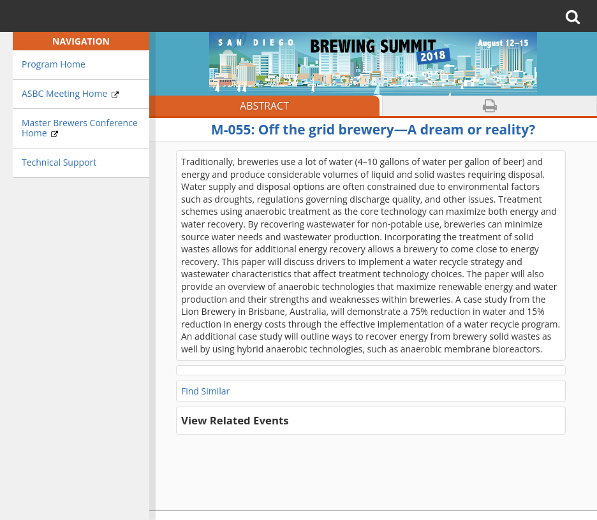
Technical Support (59, 162)
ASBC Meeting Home (70, 93)
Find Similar (205, 391)
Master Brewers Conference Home (80, 128)
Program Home (53, 64)
